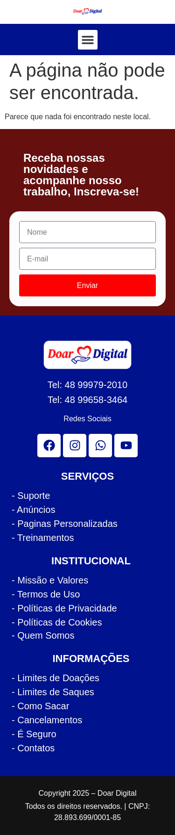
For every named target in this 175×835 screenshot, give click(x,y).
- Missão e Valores (50, 580)
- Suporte (31, 495)
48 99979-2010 (96, 385)
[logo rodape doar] (87, 354)
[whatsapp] (100, 445)
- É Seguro (34, 734)
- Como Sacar (40, 706)
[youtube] (126, 445)
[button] (88, 40)
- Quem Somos (43, 635)
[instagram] (74, 445)
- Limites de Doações (55, 678)
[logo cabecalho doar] (87, 11)
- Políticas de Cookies (57, 622)
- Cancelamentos (47, 720)
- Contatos (33, 748)
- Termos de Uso (46, 594)
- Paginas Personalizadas (65, 523)
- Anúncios (33, 509)
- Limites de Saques (53, 692)
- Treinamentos (43, 538)
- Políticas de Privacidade (64, 608)
